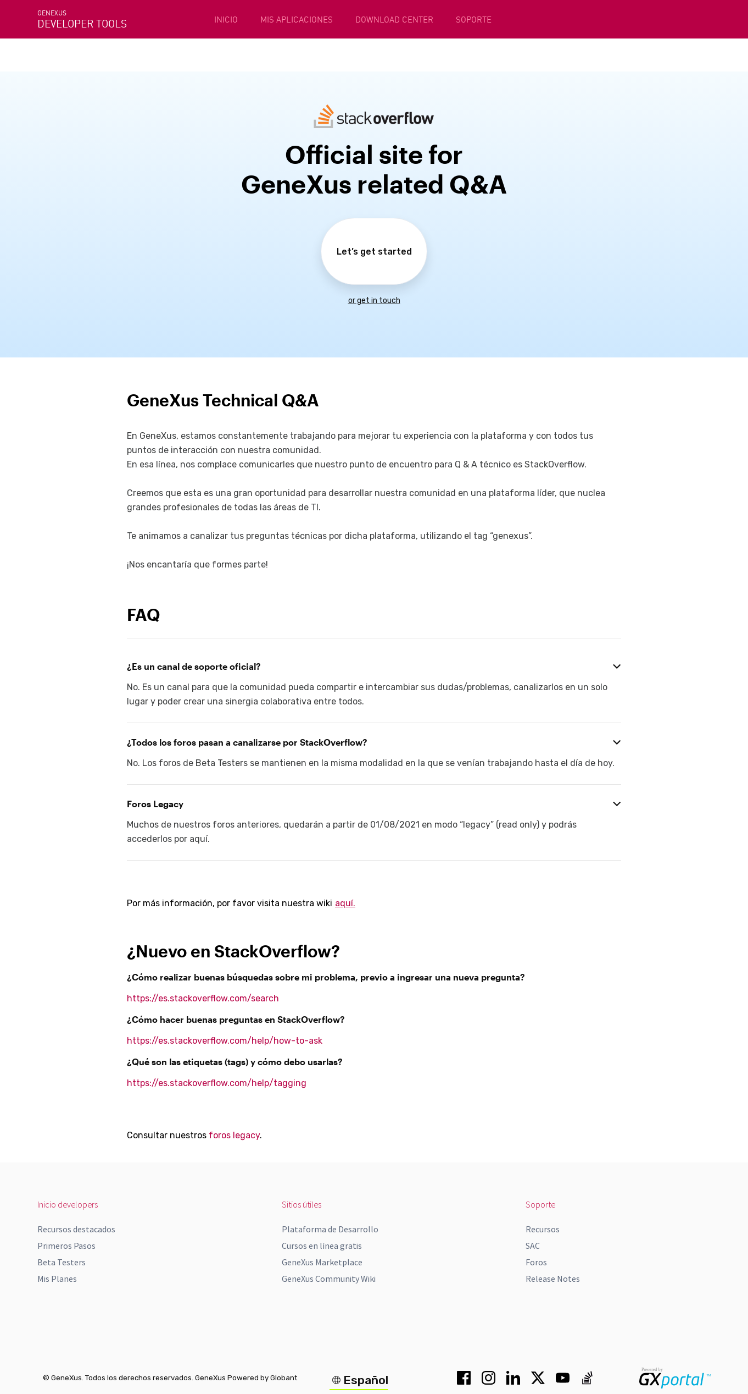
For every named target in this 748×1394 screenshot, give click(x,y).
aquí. (345, 903)
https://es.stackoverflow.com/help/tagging (216, 1083)
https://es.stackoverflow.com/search (203, 998)
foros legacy (234, 1135)
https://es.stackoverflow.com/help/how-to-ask (224, 1040)
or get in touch (374, 300)
